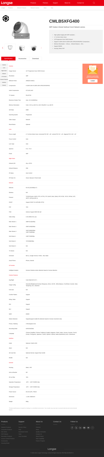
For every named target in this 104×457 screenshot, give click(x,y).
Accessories (4, 441)
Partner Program (40, 441)
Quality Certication (41, 431)
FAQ (20, 429)
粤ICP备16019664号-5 (67, 453)
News (37, 429)
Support (56, 3)
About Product (40, 436)
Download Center (23, 431)
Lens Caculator (23, 436)
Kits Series (4, 431)
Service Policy (22, 427)
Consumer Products (6, 429)
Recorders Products (6, 436)
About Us (68, 3)
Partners (45, 3)
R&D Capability (40, 438)
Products (34, 3)
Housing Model (5, 443)
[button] (100, 3)
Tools (20, 434)
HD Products (4, 434)
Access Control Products (8, 438)
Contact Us (80, 3)
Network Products (6, 427)
